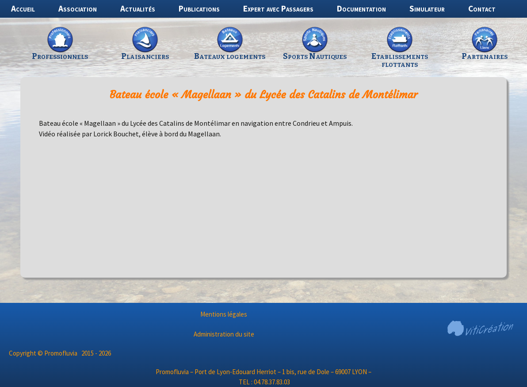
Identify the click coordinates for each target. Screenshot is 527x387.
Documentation (361, 8)
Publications (199, 8)
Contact (482, 8)
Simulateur (427, 8)
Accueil (23, 8)
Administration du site (224, 334)
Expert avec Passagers (278, 8)
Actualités (137, 8)
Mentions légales (223, 314)
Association (77, 8)
